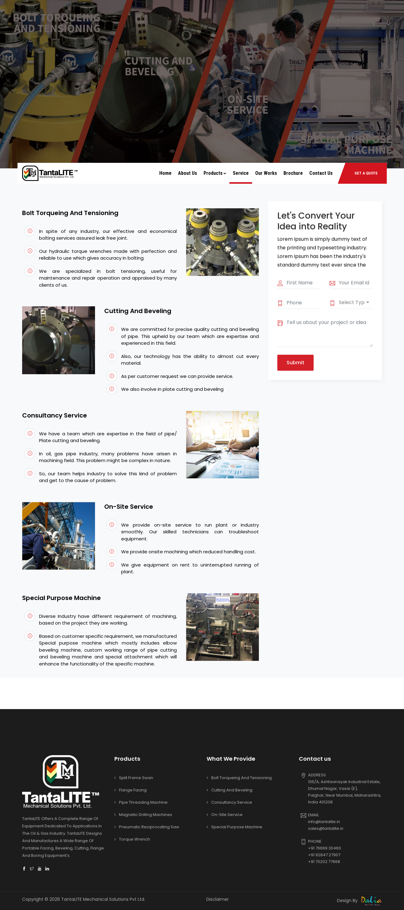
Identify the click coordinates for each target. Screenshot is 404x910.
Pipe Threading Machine (143, 802)
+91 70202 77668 (324, 862)
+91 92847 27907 (324, 855)
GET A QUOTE (366, 173)
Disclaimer (217, 899)
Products (215, 173)
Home (165, 173)
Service (241, 173)
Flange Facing (133, 790)
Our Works (266, 173)
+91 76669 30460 (324, 848)
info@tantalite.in (324, 822)
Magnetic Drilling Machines (145, 815)
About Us (187, 173)
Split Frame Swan (136, 778)
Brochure (293, 173)
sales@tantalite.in (325, 828)
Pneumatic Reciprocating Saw (149, 827)
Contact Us (321, 173)
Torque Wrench (134, 839)
